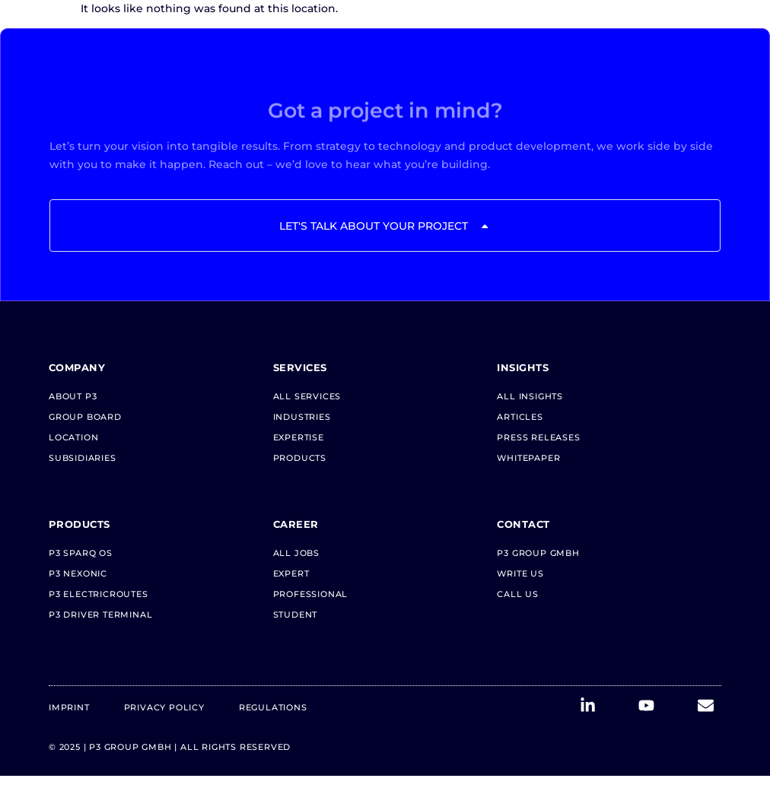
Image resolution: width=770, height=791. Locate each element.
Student (295, 614)
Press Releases (538, 437)
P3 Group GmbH (538, 553)
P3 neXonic (78, 573)
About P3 (73, 396)
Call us (518, 594)
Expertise (298, 437)
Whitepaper (528, 458)
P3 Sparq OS (81, 553)
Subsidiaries (82, 458)
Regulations (273, 707)
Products (299, 458)
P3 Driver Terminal (100, 614)
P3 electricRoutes (98, 594)
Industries (302, 416)
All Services (307, 396)
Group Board (85, 416)
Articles (519, 416)
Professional (310, 594)
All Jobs (296, 553)
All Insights (530, 396)
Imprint (69, 707)
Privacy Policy (164, 707)
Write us (520, 573)
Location (73, 437)
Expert (291, 573)
